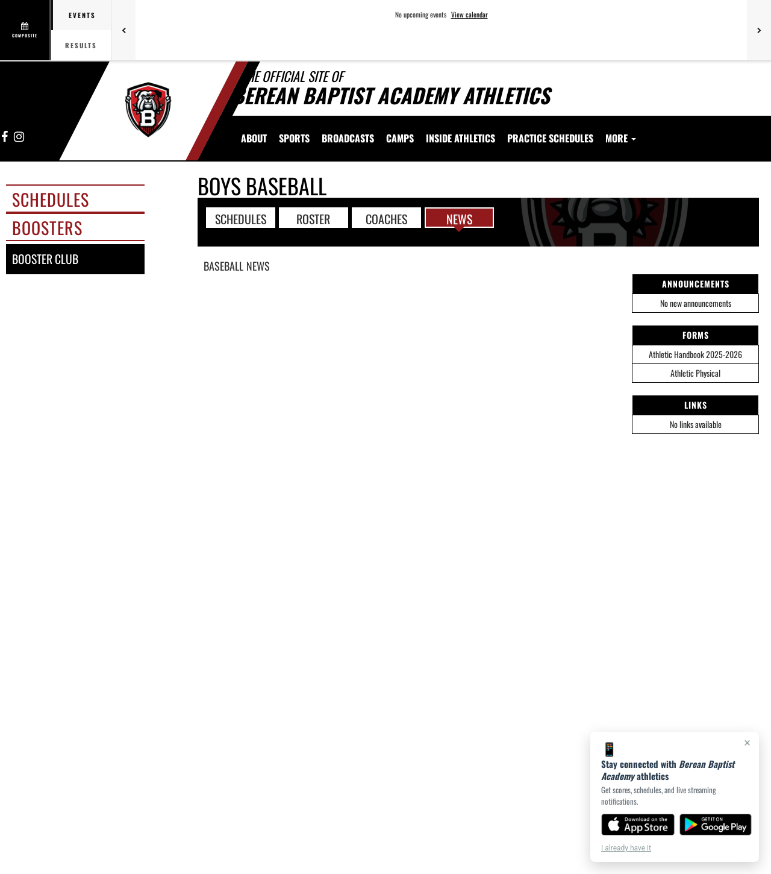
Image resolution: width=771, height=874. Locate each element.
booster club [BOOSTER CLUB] (45, 259)
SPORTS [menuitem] (294, 138)
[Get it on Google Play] (715, 824)
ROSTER (313, 218)
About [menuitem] (254, 138)
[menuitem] (348, 138)
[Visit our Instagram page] (18, 137)
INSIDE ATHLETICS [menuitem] (460, 138)
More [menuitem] (620, 138)
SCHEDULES (240, 218)
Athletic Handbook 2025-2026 (695, 354)
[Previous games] (123, 30)
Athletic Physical (695, 372)
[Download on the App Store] (638, 824)
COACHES (386, 218)
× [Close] (747, 742)
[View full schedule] (25, 30)
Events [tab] (82, 15)
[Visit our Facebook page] (5, 137)
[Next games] (759, 30)
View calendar (469, 14)
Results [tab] (81, 45)
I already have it (626, 848)
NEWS (459, 218)
